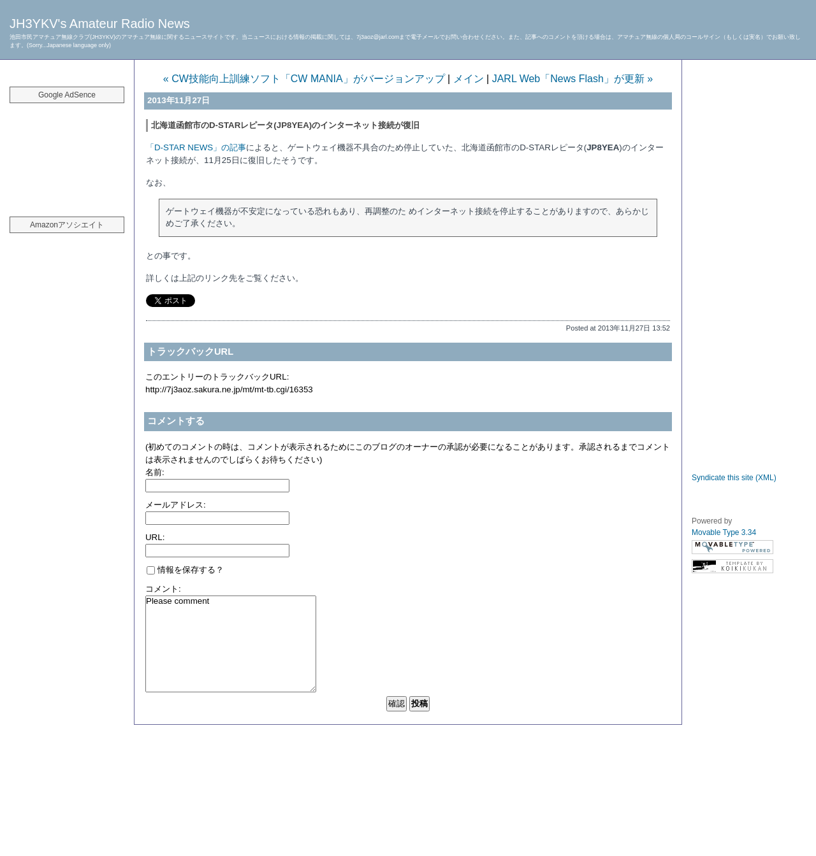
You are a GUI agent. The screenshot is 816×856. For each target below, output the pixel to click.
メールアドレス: (175, 505)
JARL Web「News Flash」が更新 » (572, 78)
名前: (154, 472)
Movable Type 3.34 (724, 532)
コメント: (163, 589)
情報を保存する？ (185, 569)
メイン (468, 78)
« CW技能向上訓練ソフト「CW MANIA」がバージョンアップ (304, 78)
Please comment (230, 644)
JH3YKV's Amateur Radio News (100, 24)
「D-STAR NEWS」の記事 (196, 147)
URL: (154, 537)
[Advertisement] (67, 153)
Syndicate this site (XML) (734, 477)
